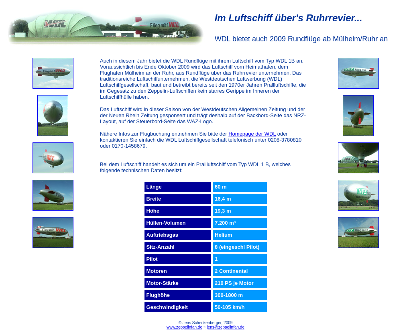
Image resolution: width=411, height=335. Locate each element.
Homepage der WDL (252, 134)
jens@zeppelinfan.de (225, 327)
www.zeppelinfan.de (184, 327)
